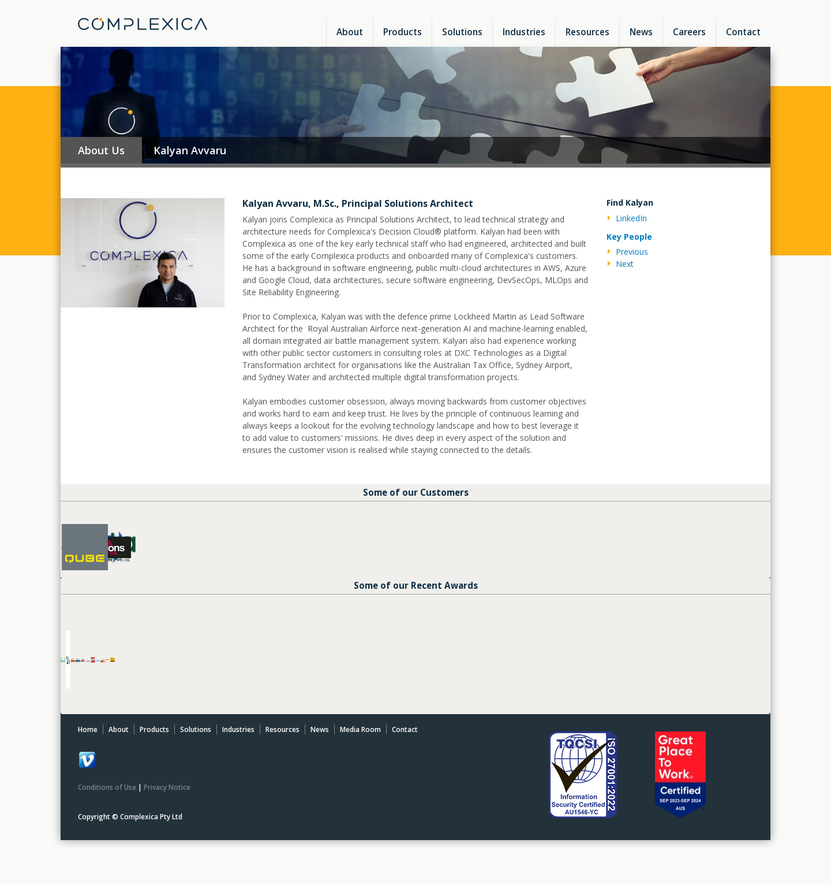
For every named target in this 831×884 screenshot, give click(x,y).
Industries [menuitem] (524, 32)
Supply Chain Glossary (186, 813)
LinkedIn (631, 218)
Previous (632, 251)
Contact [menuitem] (743, 32)
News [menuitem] (641, 32)
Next (625, 263)
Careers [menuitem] (689, 32)
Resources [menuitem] (587, 32)
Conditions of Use (107, 803)
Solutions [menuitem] (462, 32)
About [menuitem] (349, 32)
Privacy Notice (167, 803)
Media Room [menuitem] (360, 745)
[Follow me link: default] (87, 782)
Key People (629, 236)
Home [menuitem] (88, 745)
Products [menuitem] (402, 32)
